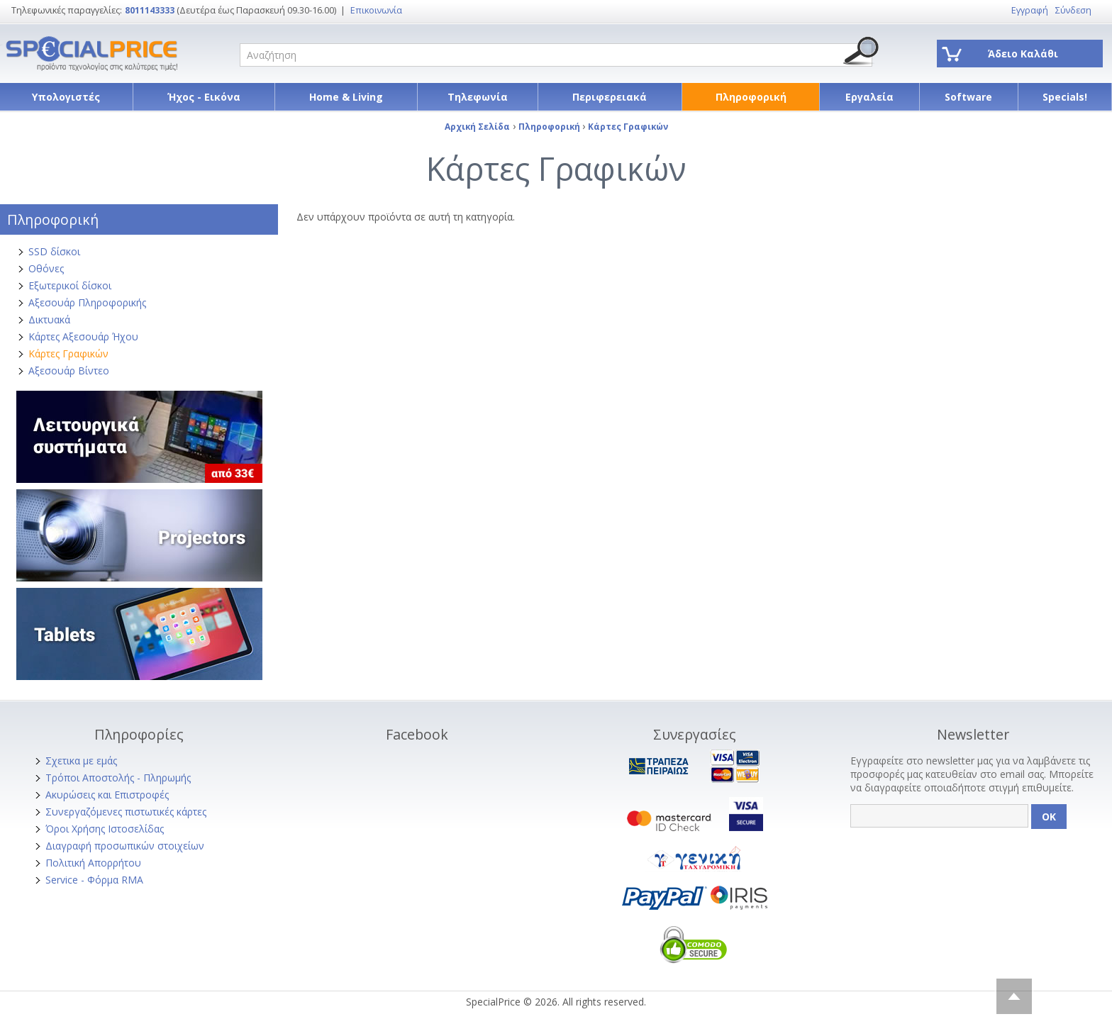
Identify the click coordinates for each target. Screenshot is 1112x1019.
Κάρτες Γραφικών (68, 353)
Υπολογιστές (66, 97)
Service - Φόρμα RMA (94, 879)
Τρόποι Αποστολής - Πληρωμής (118, 777)
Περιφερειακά (609, 97)
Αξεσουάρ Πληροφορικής (87, 302)
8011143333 (149, 10)
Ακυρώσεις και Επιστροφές (107, 794)
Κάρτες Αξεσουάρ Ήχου (83, 336)
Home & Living (346, 97)
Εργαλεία (869, 97)
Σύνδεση (1073, 10)
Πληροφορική (751, 97)
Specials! (1064, 97)
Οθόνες (46, 268)
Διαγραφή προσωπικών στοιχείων (124, 845)
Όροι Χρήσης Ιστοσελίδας (104, 828)
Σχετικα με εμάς (81, 760)
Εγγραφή (1029, 10)
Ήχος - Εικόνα (203, 97)
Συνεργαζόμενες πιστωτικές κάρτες (125, 811)
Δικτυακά (49, 319)
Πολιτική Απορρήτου (93, 862)
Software (968, 97)
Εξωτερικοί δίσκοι (69, 285)
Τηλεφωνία (477, 97)
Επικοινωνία (376, 10)
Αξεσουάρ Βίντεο (68, 370)
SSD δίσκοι (54, 251)
